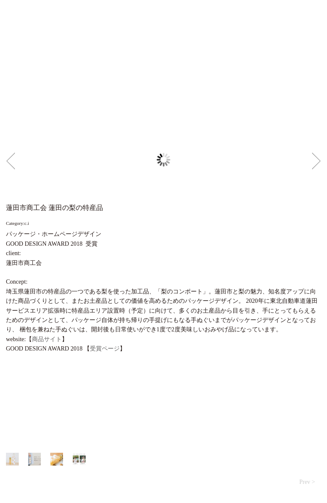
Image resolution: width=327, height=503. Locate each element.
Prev (10, 161)
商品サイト (47, 339)
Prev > (307, 482)
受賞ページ (105, 348)
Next (316, 161)
